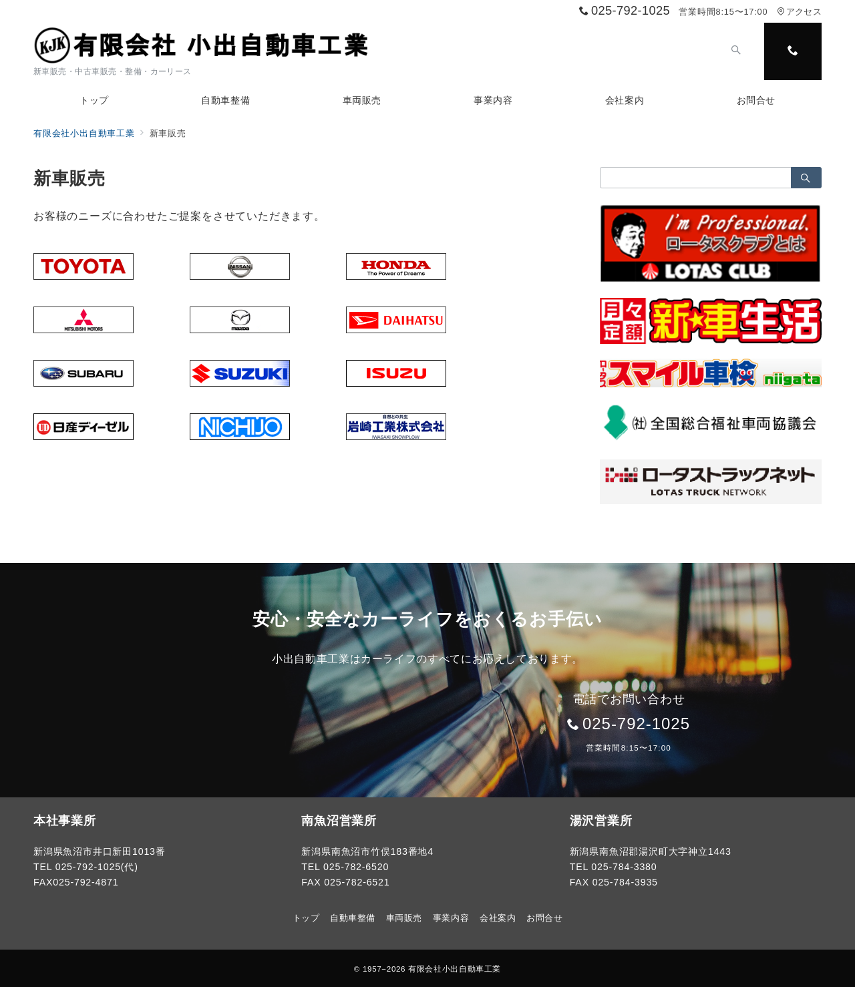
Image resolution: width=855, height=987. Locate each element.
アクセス (799, 12)
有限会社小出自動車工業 (454, 968)
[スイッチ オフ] (736, 51)
